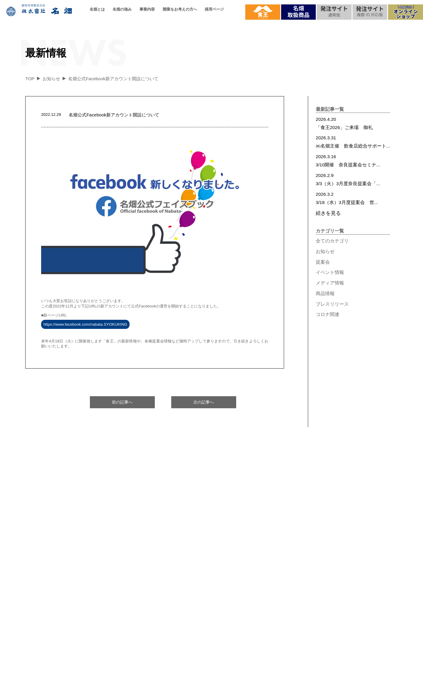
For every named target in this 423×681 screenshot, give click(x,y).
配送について (128, 579)
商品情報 (325, 293)
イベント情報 (330, 272)
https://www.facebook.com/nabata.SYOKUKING (85, 324)
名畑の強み (122, 9)
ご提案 (198, 579)
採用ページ (214, 9)
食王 (358, 592)
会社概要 (45, 566)
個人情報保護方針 (238, 674)
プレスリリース (332, 304)
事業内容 (147, 9)
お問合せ (363, 553)
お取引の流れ (205, 592)
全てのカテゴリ (332, 240)
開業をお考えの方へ (180, 9)
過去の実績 (48, 605)
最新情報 (363, 579)
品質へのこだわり (133, 566)
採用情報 (302, 534)
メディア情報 (330, 282)
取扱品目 (123, 553)
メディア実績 (368, 566)
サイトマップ (261, 674)
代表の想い (48, 592)
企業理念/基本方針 (55, 553)
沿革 (41, 579)
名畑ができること (133, 605)
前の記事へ (122, 402)
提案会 (323, 262)
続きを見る (328, 213)
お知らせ (325, 251)
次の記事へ (203, 402)
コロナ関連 (327, 314)
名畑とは (97, 9)
